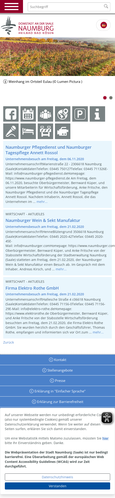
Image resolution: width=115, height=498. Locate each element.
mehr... (42, 201)
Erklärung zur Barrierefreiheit (59, 401)
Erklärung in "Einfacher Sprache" (60, 391)
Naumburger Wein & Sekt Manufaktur (43, 220)
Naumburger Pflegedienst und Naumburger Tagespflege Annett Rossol (49, 150)
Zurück (8, 342)
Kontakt (59, 359)
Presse (59, 380)
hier (105, 438)
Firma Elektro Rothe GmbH (32, 288)
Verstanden (57, 486)
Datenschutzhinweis (57, 477)
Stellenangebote (59, 370)
